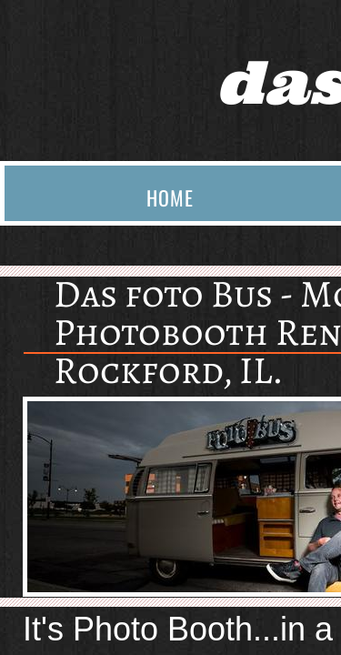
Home (170, 197)
